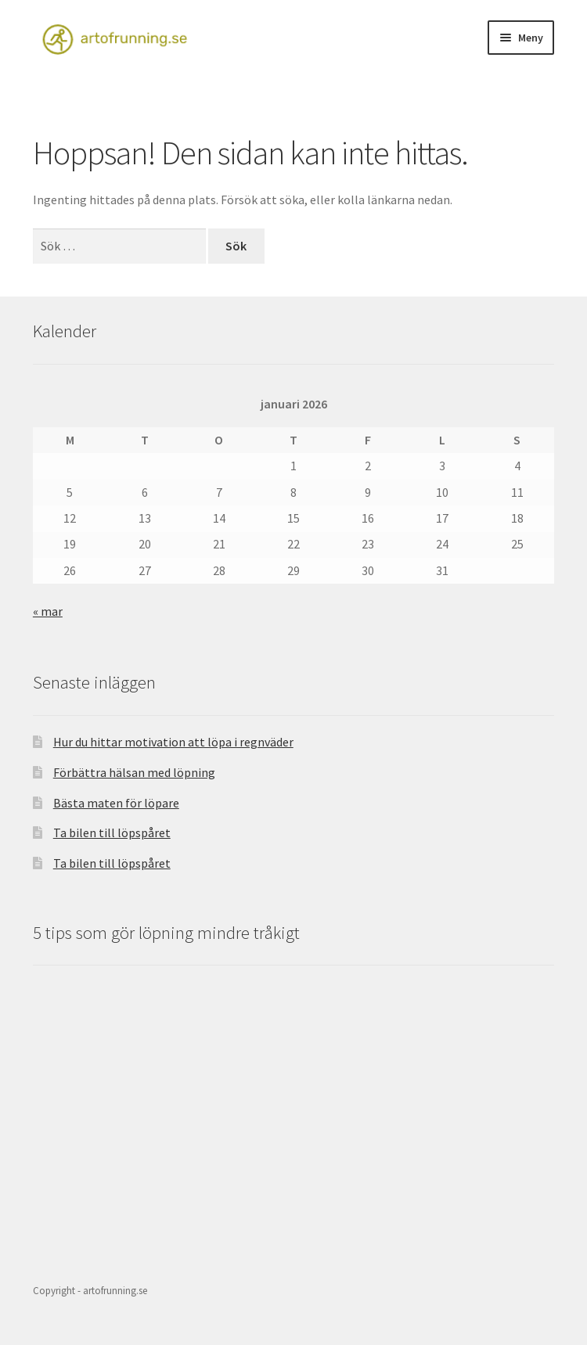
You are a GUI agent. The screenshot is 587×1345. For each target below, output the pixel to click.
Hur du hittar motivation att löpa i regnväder (173, 742)
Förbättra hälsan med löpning (134, 772)
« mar (48, 611)
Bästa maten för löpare (116, 803)
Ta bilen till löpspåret (112, 832)
